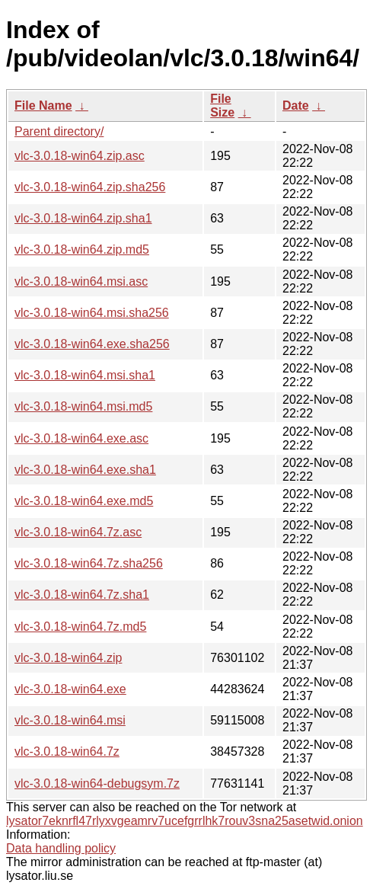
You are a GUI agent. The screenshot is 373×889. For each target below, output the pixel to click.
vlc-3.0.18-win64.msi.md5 (83, 406)
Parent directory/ (59, 131)
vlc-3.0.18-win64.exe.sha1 (85, 469)
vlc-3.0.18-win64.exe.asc (81, 438)
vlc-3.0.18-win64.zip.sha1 (83, 218)
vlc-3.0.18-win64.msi (70, 720)
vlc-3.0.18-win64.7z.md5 (80, 626)
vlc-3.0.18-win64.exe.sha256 (92, 343)
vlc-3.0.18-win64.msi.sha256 (91, 312)
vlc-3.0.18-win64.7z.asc (78, 532)
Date (295, 105)
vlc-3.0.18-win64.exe (70, 689)
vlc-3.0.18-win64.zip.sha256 (89, 187)
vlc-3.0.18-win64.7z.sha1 (81, 594)
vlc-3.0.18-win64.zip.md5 (81, 249)
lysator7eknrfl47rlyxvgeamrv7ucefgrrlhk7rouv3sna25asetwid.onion (184, 820)
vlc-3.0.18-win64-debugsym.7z (97, 783)
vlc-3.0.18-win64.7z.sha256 (88, 563)
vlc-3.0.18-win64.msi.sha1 (84, 375)
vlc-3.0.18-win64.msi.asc (81, 281)
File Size (222, 105)
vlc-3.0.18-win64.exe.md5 (83, 500)
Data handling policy (61, 848)
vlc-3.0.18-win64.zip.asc (79, 155)
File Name (43, 105)
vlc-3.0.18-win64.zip (68, 657)
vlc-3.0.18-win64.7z (67, 751)
